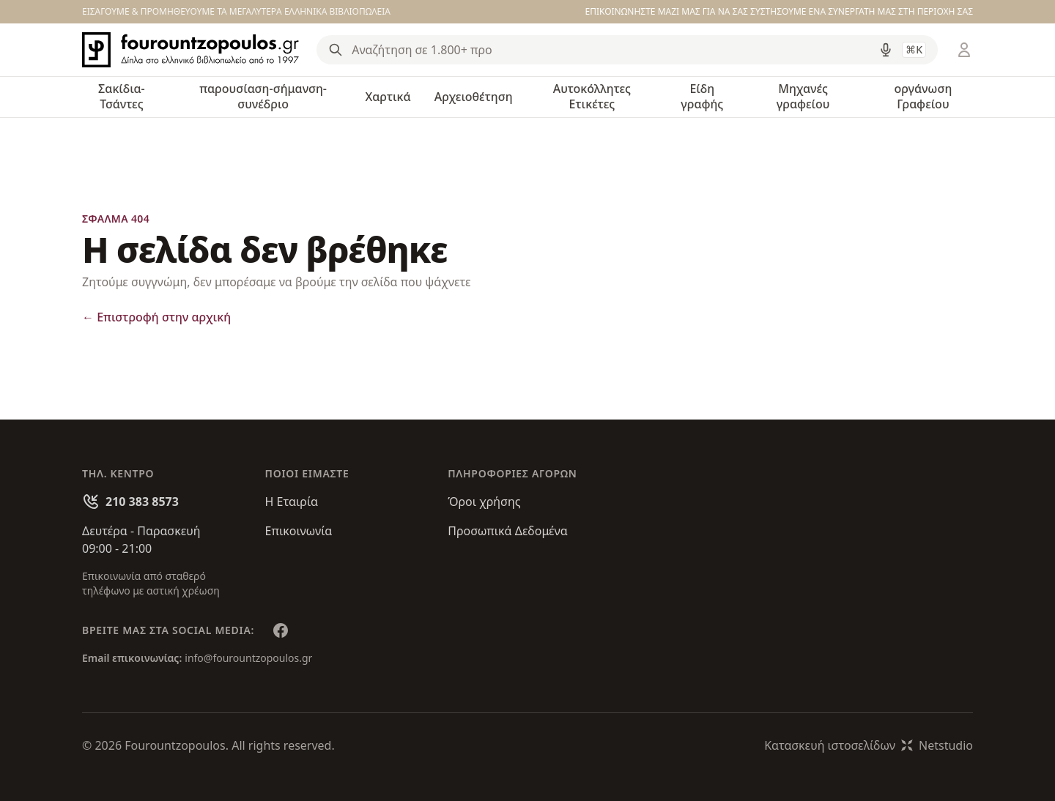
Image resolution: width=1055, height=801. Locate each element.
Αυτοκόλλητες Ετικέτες (592, 96)
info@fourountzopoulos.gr (248, 658)
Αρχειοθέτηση (473, 97)
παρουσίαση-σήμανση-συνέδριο (263, 96)
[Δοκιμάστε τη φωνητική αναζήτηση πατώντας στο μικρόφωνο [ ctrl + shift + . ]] (885, 50)
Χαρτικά (387, 97)
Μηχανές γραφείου (803, 96)
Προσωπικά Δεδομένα (508, 531)
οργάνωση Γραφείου (923, 96)
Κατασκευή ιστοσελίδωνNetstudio (868, 745)
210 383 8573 (142, 501)
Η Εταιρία (291, 501)
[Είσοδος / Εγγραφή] (964, 50)
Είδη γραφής (702, 96)
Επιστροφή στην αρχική (156, 317)
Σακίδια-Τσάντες (121, 96)
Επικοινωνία (299, 531)
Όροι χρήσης (484, 501)
